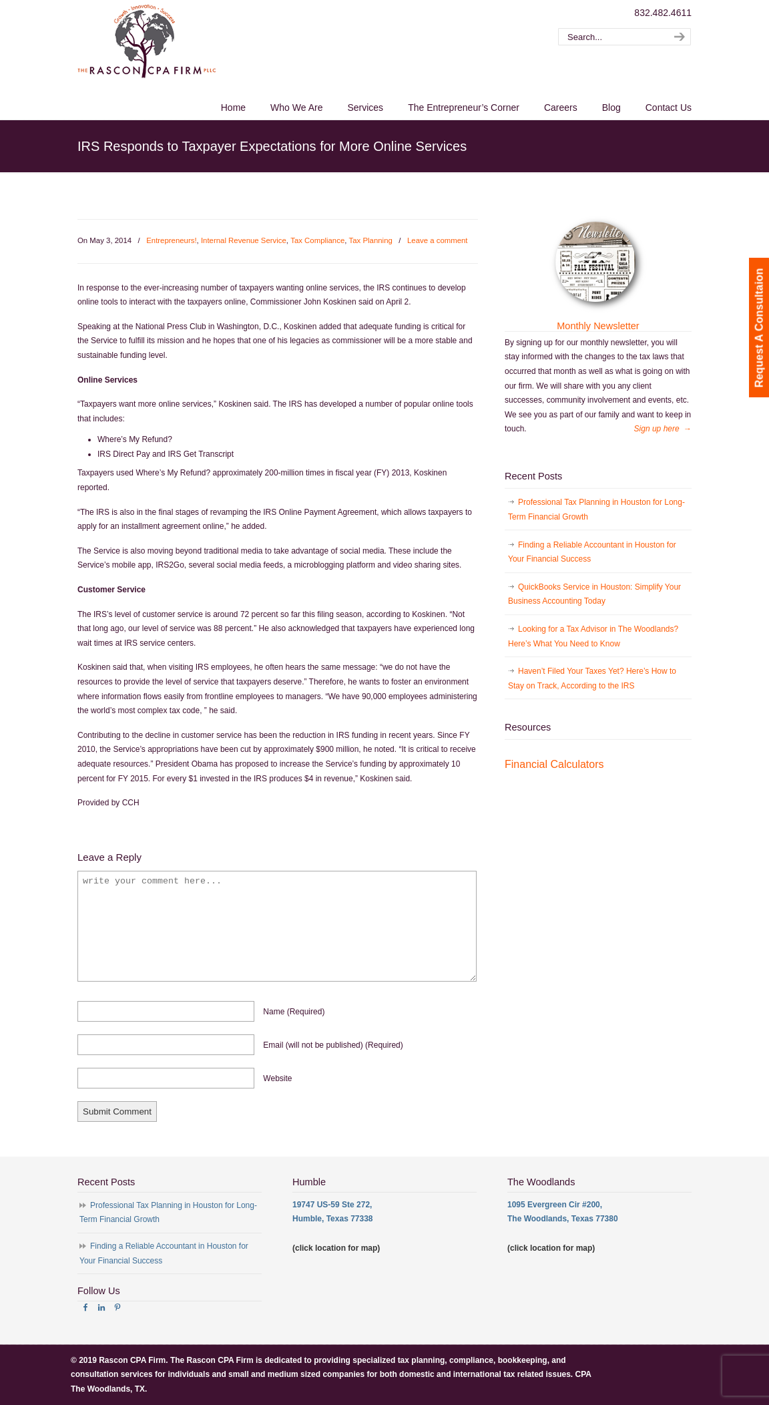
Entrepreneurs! (171, 240)
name (293, 1011)
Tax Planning (371, 240)
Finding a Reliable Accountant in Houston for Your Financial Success (592, 552)
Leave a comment (437, 240)
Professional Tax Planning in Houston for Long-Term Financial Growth (596, 509)
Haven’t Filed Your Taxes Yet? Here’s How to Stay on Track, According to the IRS (592, 678)
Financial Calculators (554, 764)
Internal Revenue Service (243, 240)
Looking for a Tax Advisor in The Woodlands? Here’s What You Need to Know (593, 636)
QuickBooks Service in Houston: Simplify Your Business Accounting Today (594, 594)
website (277, 1078)
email (333, 1045)
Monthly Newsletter (598, 326)
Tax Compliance (317, 240)
